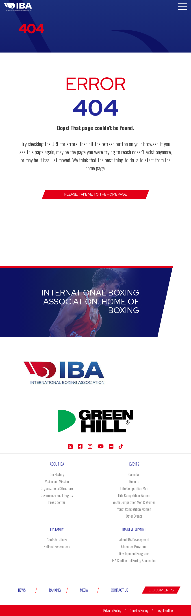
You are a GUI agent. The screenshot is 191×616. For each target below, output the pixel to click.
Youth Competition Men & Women (134, 502)
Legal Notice (165, 610)
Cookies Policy (139, 610)
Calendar (134, 474)
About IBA (57, 464)
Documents (161, 590)
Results (134, 481)
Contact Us (119, 590)
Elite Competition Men (134, 488)
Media (84, 590)
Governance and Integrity (57, 495)
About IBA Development (134, 539)
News (22, 590)
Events (134, 464)
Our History (57, 474)
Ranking (55, 590)
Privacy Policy (112, 610)
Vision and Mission (57, 481)
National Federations (57, 546)
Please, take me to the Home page (95, 194)
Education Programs (134, 546)
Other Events (134, 516)
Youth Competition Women (134, 509)
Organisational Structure (57, 488)
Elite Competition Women (134, 495)
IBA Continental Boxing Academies (134, 560)
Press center (56, 502)
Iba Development (134, 529)
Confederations (57, 539)
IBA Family (57, 529)
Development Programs (134, 553)
